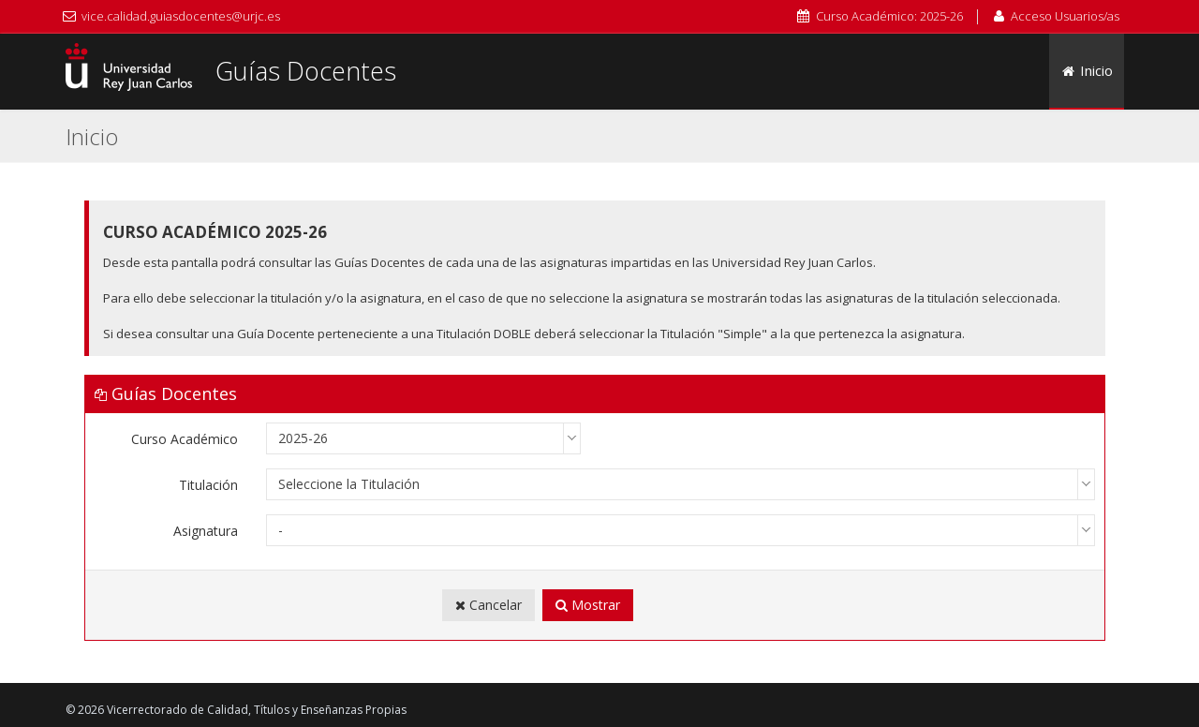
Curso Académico (184, 439)
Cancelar (488, 605)
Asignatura (205, 531)
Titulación (208, 485)
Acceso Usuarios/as (1065, 15)
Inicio (1087, 70)
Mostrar (587, 605)
